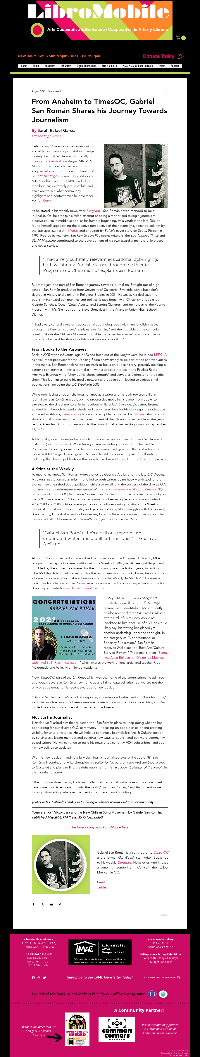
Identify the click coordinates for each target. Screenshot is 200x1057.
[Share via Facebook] (33, 904)
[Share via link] (60, 904)
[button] (181, 37)
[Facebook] (33, 977)
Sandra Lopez (181, 1053)
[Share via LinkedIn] (51, 904)
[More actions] (166, 91)
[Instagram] (178, 977)
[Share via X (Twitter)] (42, 904)
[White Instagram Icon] (39, 977)
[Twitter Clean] (44, 977)
